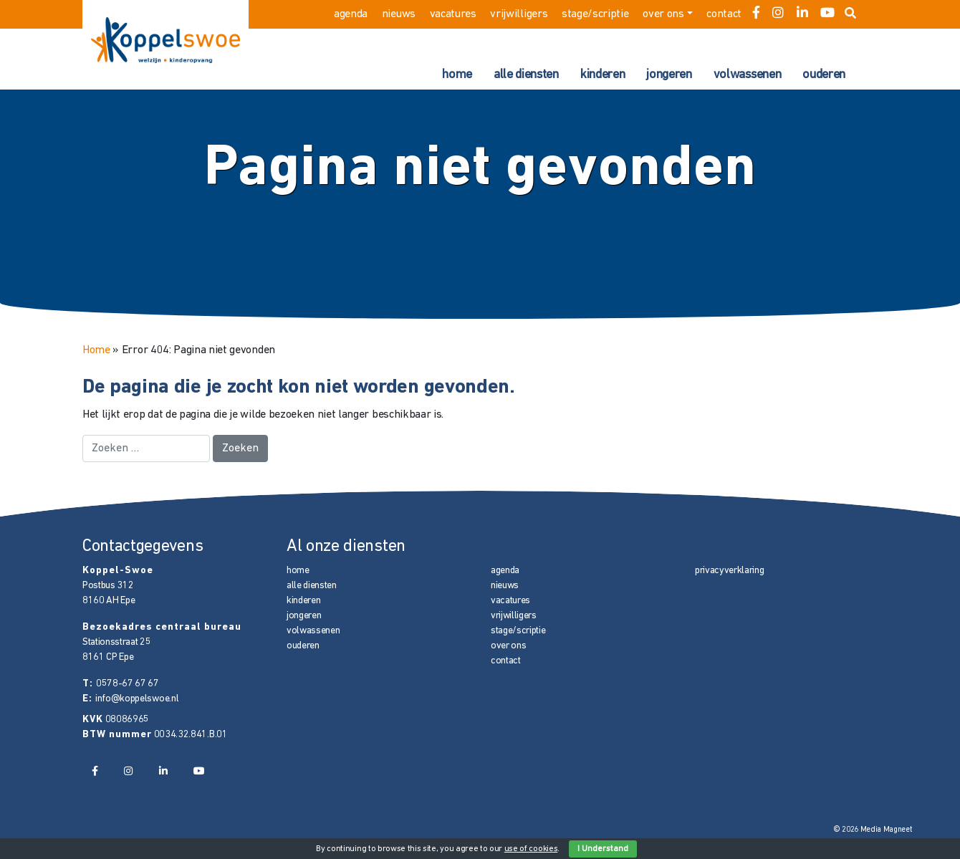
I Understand (602, 849)
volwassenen (747, 75)
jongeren (668, 75)
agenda (351, 14)
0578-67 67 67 (127, 683)
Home (96, 350)
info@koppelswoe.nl (136, 699)
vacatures (453, 14)
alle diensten (526, 75)
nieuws (399, 14)
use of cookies (531, 849)
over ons (663, 14)
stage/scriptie (595, 14)
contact (723, 14)
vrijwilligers (518, 14)
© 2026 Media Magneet (873, 830)
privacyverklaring (729, 570)
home (457, 75)
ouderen (823, 75)
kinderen (602, 75)
